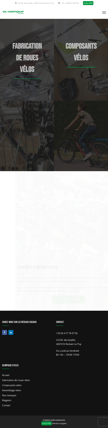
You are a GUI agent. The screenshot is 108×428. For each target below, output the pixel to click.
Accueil (5, 375)
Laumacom (60, 420)
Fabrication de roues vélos (27, 58)
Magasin (6, 400)
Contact (6, 405)
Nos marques (9, 395)
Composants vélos (12, 385)
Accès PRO (88, 3)
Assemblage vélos (11, 390)
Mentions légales (59, 423)
